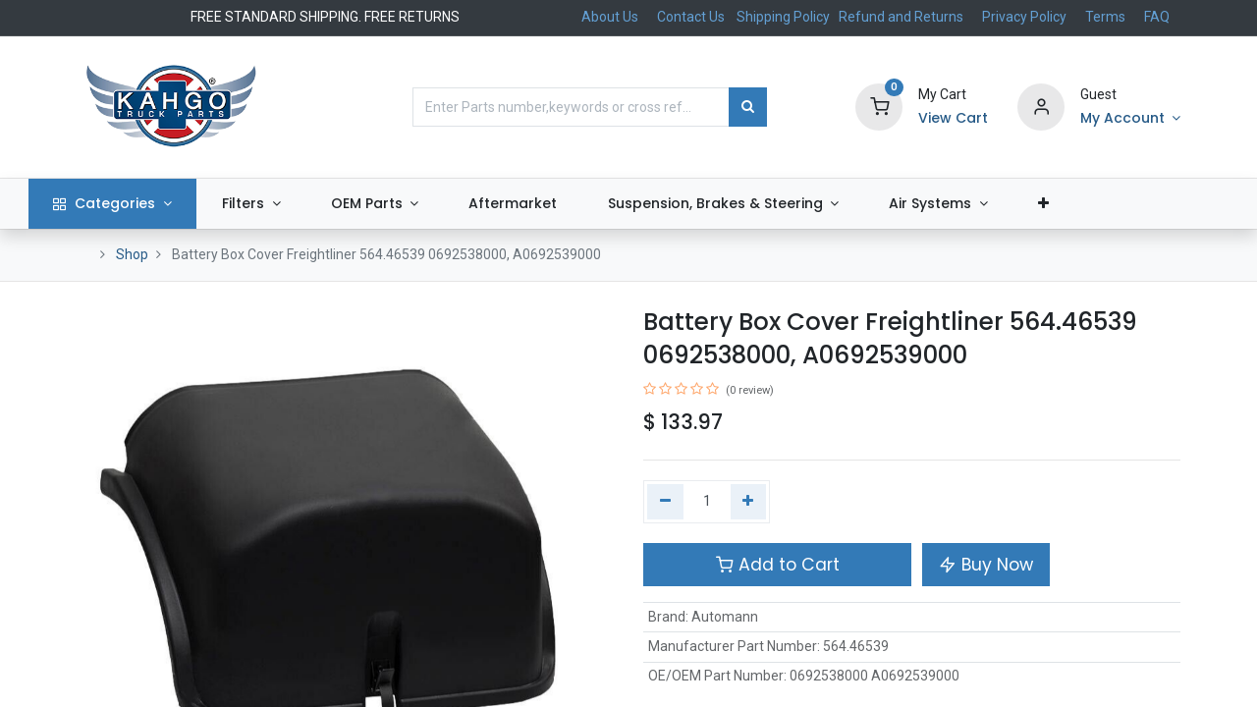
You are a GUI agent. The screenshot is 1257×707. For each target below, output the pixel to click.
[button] (1092, 204)
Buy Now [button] (986, 564)
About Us (609, 17)
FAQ (1157, 17)
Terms (1105, 17)
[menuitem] (562, 204)
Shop (132, 254)
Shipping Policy (785, 17)
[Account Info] (1130, 119)
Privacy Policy (1024, 17)
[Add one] (749, 501)
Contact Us (691, 17)
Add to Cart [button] (778, 564)
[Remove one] (665, 501)
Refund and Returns (901, 17)
